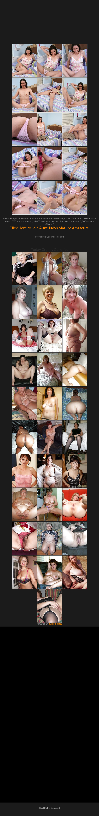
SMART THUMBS (55, 624)
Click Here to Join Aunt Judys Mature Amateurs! (49, 228)
